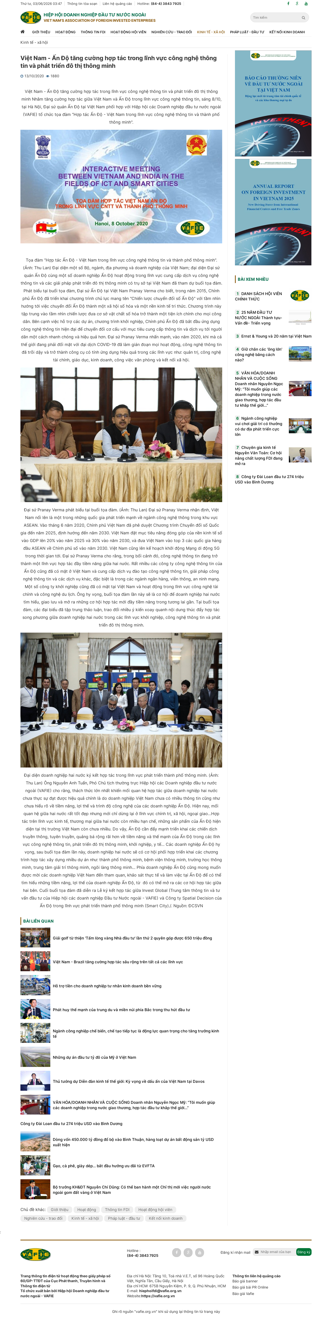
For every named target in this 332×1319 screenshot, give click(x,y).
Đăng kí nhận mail (235, 1252)
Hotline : (142, 1253)
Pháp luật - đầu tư (247, 32)
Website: (151, 1296)
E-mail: (154, 1291)
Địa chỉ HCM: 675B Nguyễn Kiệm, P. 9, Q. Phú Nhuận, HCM (176, 1286)
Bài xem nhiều (253, 279)
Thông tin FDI (93, 32)
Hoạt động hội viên (128, 32)
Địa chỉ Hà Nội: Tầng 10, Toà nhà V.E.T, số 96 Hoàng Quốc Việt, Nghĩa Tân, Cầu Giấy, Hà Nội (175, 1278)
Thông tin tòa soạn (82, 4)
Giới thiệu (41, 32)
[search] (304, 17)
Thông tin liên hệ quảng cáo (256, 1276)
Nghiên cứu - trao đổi (171, 32)
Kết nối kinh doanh (287, 32)
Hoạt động (65, 32)
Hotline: (159, 4)
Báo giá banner (245, 1281)
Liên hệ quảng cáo (117, 4)
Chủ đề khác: (33, 1209)
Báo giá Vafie (243, 1293)
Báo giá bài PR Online (250, 1287)
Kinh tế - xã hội (211, 32)
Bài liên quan (38, 921)
